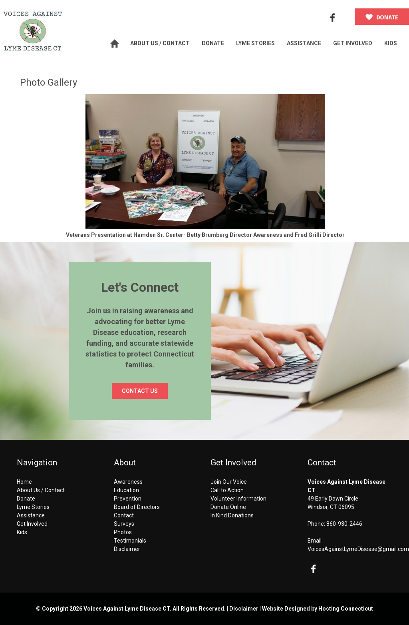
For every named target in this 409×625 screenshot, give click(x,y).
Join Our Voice (228, 482)
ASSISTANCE (304, 43)
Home (24, 482)
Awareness (128, 482)
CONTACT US (140, 391)
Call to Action (227, 490)
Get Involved (32, 524)
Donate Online (228, 507)
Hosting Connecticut (345, 608)
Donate (26, 498)
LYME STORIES (255, 43)
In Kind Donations (232, 515)
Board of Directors (137, 507)
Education (126, 490)
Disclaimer (127, 549)
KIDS (390, 43)
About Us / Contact (41, 490)
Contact (124, 515)
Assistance (31, 515)
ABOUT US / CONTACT (160, 43)
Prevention (127, 498)
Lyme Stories (33, 507)
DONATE (213, 43)
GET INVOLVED (352, 43)
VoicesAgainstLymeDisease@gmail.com (358, 549)
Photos (123, 532)
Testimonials (130, 540)
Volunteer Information (238, 498)
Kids (22, 532)
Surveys (124, 524)
